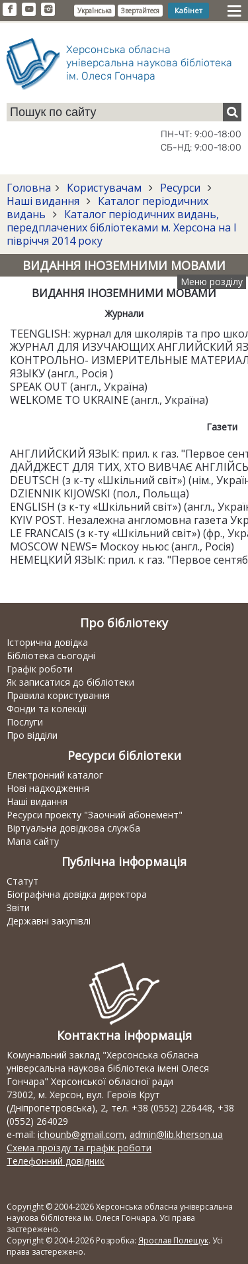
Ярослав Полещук (173, 1240)
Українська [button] (94, 10)
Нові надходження (48, 788)
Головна (29, 187)
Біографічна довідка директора (77, 894)
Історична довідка (47, 642)
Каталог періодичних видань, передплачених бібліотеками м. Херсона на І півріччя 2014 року (122, 227)
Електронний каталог (55, 775)
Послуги (25, 722)
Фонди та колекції (47, 708)
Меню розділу (212, 281)
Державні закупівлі (49, 921)
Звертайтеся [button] (140, 10)
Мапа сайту (33, 841)
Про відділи (32, 735)
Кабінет (188, 10)
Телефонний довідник (55, 1161)
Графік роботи (40, 669)
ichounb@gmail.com (81, 1134)
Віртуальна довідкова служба (73, 828)
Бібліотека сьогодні (51, 655)
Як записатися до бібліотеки (70, 682)
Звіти (18, 907)
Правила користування (58, 695)
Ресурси (180, 187)
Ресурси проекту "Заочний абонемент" (95, 814)
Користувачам (104, 187)
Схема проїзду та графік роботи (79, 1147)
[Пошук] (232, 112)
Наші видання (44, 201)
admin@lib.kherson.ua (176, 1134)
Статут (22, 881)
